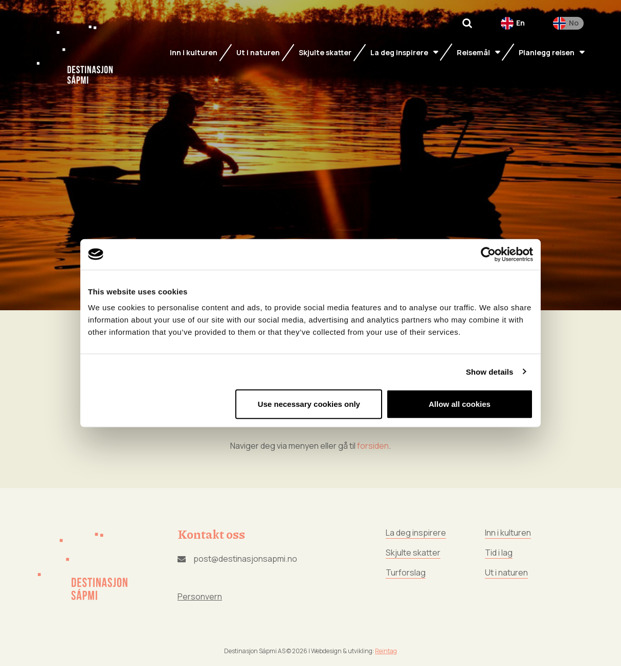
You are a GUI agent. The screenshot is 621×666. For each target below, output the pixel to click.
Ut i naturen (506, 572)
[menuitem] (513, 23)
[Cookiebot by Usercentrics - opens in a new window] (488, 254)
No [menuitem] (574, 23)
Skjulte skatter (413, 552)
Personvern (200, 596)
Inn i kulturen (508, 532)
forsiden (373, 445)
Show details (490, 371)
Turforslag (406, 572)
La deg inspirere (416, 532)
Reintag (386, 651)
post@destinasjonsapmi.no (237, 558)
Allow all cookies (460, 404)
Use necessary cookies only (309, 404)
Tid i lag (499, 552)
